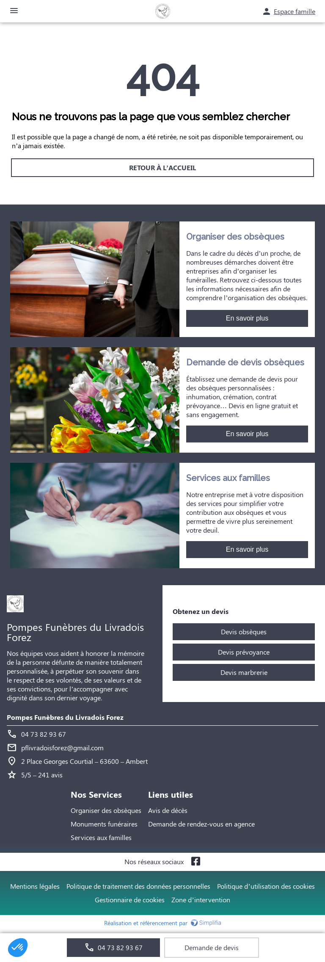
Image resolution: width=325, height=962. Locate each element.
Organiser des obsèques (106, 810)
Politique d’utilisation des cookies (265, 886)
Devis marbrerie (243, 672)
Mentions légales (35, 886)
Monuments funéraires (104, 823)
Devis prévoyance (244, 651)
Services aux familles (101, 837)
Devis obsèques (244, 631)
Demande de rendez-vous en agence (201, 823)
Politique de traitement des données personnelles (138, 886)
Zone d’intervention (200, 899)
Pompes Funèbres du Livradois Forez (65, 717)
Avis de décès (167, 810)
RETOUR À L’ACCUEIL (162, 167)
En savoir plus (247, 318)
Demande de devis (212, 947)
